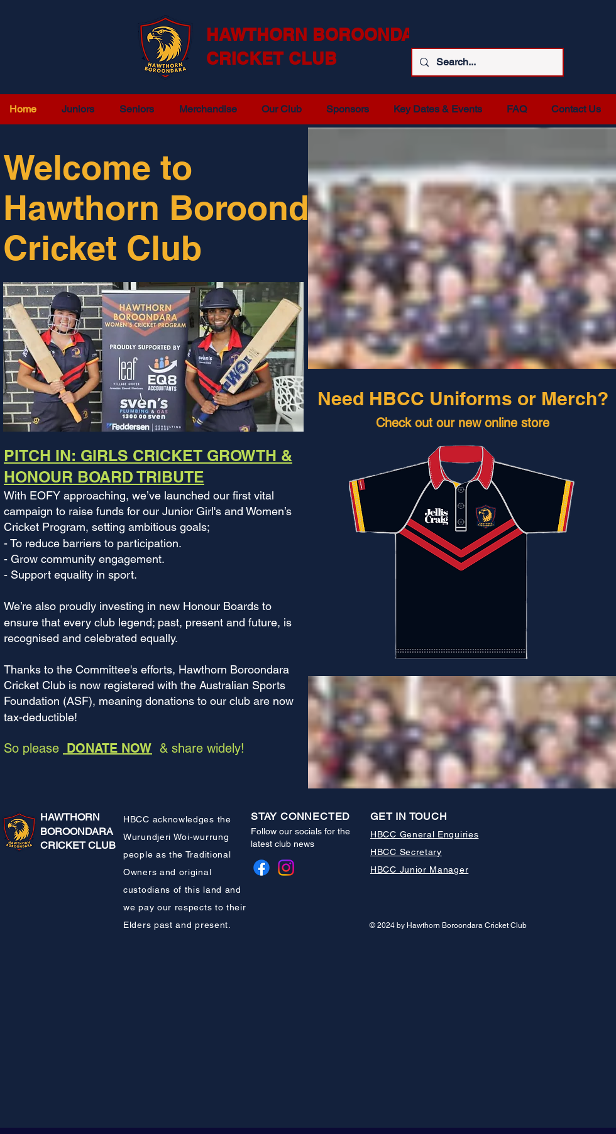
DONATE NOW (107, 748)
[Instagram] (286, 867)
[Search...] (486, 62)
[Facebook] (261, 867)
